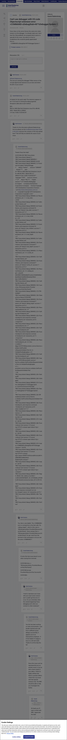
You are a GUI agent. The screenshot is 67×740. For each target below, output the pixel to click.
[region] (33, 730)
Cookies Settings (16, 736)
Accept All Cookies (29, 736)
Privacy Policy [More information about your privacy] (10, 733)
